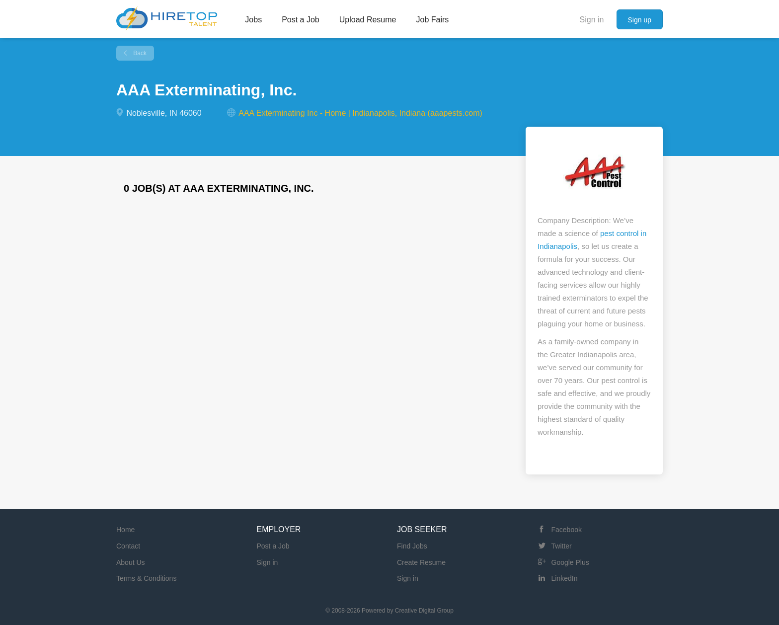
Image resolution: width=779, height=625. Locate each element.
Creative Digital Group (424, 610)
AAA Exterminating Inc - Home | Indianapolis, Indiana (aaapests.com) (360, 113)
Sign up (639, 20)
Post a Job (273, 546)
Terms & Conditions (146, 578)
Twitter (561, 546)
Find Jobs (412, 546)
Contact (128, 546)
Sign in (592, 19)
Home (125, 530)
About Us (130, 562)
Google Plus (570, 562)
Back (139, 53)
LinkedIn (564, 578)
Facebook (566, 530)
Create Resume (421, 562)
